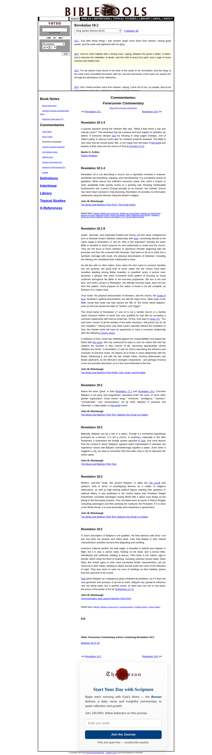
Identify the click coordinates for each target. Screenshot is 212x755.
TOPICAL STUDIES (125, 18)
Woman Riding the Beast (135, 217)
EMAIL (157, 18)
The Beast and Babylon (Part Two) (99, 464)
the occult (154, 482)
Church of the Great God (95, 753)
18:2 (76, 54)
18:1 (76, 40)
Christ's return (107, 333)
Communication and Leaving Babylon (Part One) (106, 598)
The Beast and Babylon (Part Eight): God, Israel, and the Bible (113, 372)
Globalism (155, 215)
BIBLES (86, 18)
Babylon (97, 213)
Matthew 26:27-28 (90, 643)
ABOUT (168, 18)
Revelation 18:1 (93, 111)
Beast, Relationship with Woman (138, 215)
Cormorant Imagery (126, 607)
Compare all (131, 30)
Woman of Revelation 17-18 (114, 217)
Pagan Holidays (89, 155)
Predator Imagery (141, 607)
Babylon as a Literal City (110, 213)
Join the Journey (123, 734)
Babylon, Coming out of (109, 607)
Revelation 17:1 (123, 391)
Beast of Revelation (118, 215)
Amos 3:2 (154, 319)
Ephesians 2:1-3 (124, 589)
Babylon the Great (88, 215)
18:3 (76, 70)
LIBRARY (145, 18)
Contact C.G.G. (111, 753)
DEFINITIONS (102, 18)
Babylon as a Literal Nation (130, 213)
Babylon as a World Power (150, 213)
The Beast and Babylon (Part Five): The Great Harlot (108, 204)
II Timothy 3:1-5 (135, 146)
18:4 (76, 87)
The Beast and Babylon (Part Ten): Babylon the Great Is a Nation (114, 414)
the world (97, 342)
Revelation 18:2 (146, 391)
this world (156, 142)
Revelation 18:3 (150, 111)
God (114, 135)
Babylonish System (103, 215)
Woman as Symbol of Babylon (92, 217)
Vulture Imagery (154, 607)
